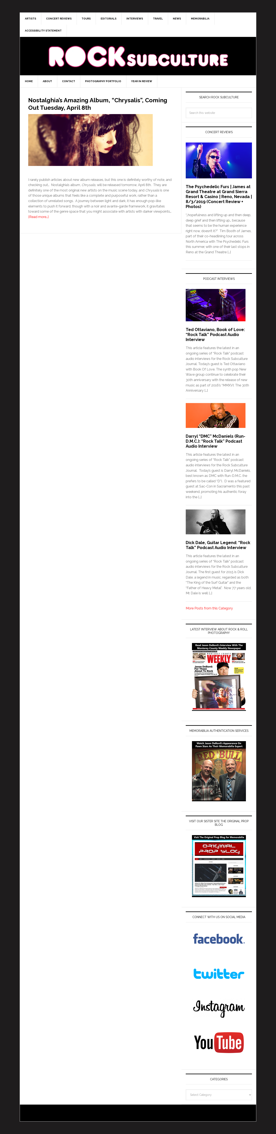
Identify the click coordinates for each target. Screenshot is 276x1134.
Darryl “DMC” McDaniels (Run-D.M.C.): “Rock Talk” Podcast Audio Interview (215, 441)
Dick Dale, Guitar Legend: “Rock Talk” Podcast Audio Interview (218, 545)
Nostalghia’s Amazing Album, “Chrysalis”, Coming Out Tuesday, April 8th (96, 107)
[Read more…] (38, 224)
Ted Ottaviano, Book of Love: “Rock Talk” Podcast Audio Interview (215, 334)
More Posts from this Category (209, 608)
